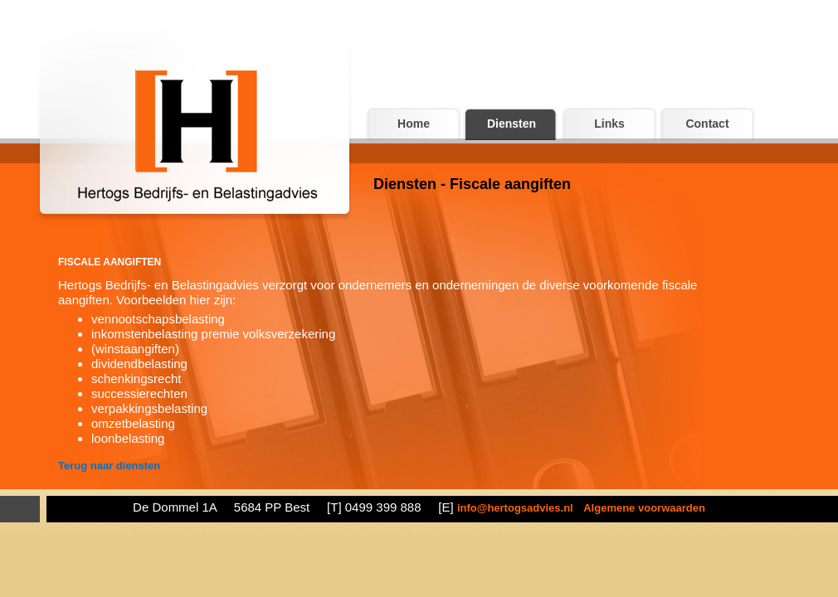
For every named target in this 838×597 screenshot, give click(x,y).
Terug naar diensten (109, 465)
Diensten (511, 123)
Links (609, 123)
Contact (706, 123)
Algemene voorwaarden (644, 508)
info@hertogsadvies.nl (515, 508)
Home (413, 123)
